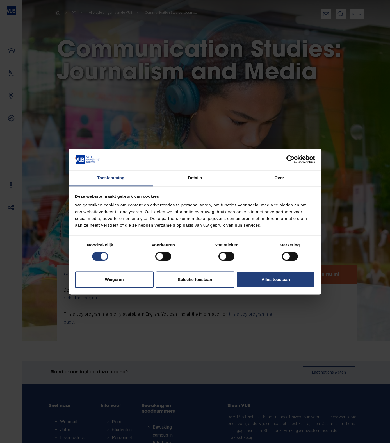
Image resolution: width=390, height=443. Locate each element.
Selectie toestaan (195, 279)
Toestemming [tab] (111, 178)
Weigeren (114, 279)
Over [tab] (279, 178)
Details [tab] (195, 178)
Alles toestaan (275, 279)
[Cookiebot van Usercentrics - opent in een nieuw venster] (290, 159)
